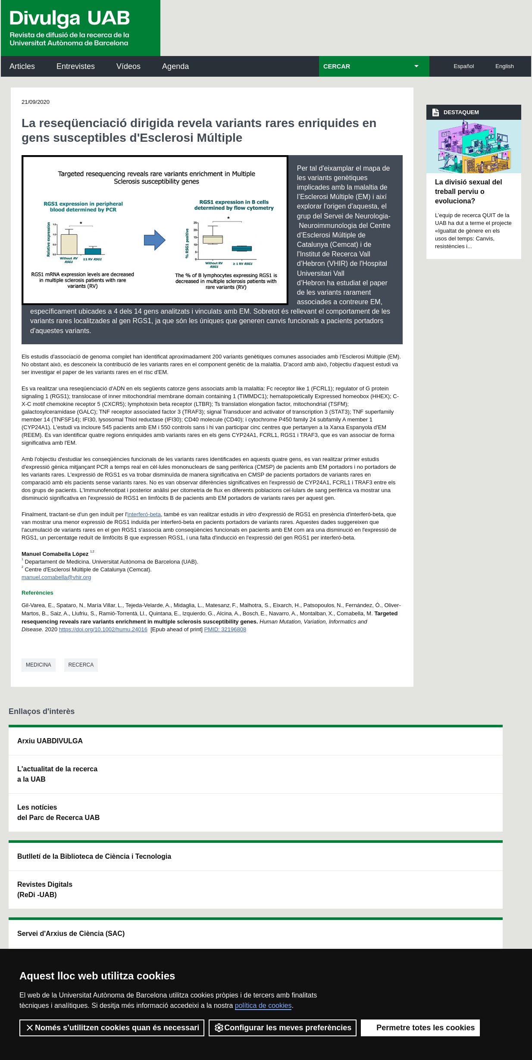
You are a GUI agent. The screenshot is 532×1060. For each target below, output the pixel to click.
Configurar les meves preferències (282, 1028)
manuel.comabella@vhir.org (56, 577)
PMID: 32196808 (225, 629)
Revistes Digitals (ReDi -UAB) (147, 784)
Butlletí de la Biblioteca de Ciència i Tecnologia (158, 746)
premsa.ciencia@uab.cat (314, 889)
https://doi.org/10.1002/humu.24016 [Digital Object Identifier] (103, 629)
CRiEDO (339, 838)
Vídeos (128, 66)
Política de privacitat (124, 935)
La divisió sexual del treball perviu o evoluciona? (468, 191)
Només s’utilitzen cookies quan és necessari (112, 1028)
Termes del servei (185, 935)
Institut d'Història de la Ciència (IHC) (363, 746)
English (504, 66)
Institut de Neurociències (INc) (461, 746)
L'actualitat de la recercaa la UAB (57, 774)
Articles (22, 66)
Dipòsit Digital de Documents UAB (251, 784)
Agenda (175, 66)
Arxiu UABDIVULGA (50, 741)
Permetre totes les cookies (420, 1028)
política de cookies (263, 1005)
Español (464, 66)
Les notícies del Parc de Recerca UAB (50, 818)
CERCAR (336, 66)
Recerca (81, 665)
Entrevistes (75, 66)
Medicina (38, 665)
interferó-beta (144, 514)
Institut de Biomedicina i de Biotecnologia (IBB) (469, 833)
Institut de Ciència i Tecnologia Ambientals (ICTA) (466, 790)
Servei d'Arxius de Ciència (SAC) (253, 746)
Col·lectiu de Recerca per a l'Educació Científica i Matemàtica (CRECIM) (363, 795)
